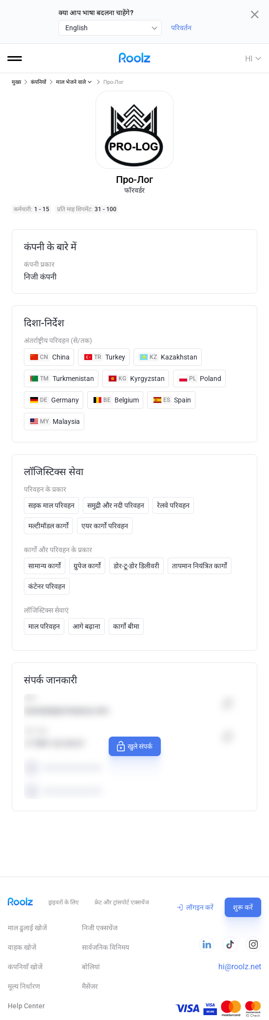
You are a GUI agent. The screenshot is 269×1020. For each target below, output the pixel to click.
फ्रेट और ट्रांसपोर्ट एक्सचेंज (122, 902)
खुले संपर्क (133, 746)
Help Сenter (26, 1006)
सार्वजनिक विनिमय (105, 947)
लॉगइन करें (195, 907)
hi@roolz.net (239, 966)
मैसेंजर (90, 986)
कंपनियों (38, 82)
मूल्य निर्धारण (24, 986)
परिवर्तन (181, 28)
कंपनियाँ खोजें (25, 967)
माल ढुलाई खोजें (27, 928)
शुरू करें (243, 907)
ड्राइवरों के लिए (63, 902)
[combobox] (110, 28)
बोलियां (91, 967)
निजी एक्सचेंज (99, 928)
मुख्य (16, 82)
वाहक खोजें (22, 947)
